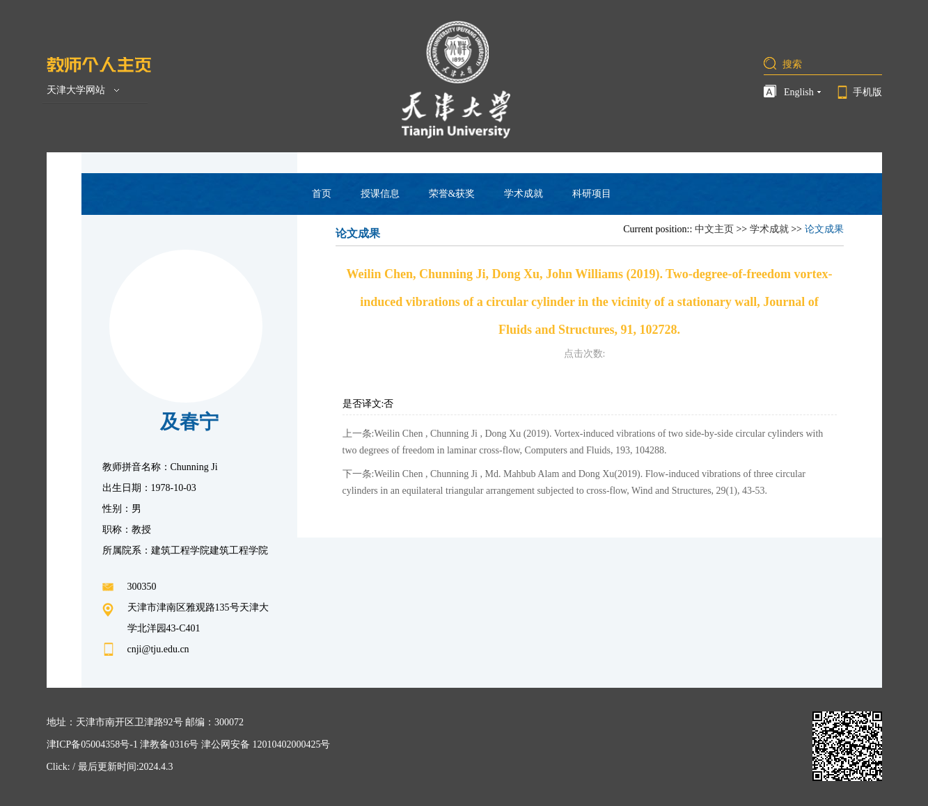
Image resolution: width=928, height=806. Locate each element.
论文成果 (824, 229)
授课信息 (380, 193)
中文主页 (714, 229)
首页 (321, 193)
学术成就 (523, 193)
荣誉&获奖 (452, 193)
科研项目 (591, 193)
